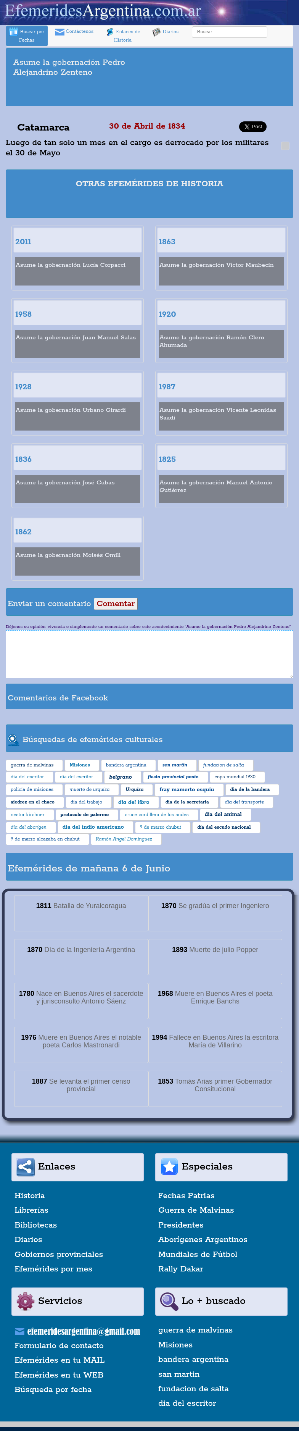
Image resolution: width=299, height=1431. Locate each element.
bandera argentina (193, 1359)
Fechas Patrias (186, 1196)
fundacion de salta (193, 1389)
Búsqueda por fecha (53, 1389)
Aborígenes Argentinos (203, 1239)
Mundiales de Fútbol (197, 1254)
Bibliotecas (35, 1225)
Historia (29, 1196)
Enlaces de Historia (122, 35)
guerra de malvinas (195, 1330)
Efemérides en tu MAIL (59, 1360)
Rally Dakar (180, 1269)
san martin (179, 1374)
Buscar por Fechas (26, 35)
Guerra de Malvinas (196, 1210)
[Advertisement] (149, 92)
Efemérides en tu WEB (59, 1375)
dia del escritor (187, 1403)
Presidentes (181, 1225)
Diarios (165, 32)
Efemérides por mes (53, 1269)
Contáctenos (74, 32)
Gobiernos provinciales (58, 1254)
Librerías (31, 1210)
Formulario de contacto (59, 1346)
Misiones (175, 1345)
